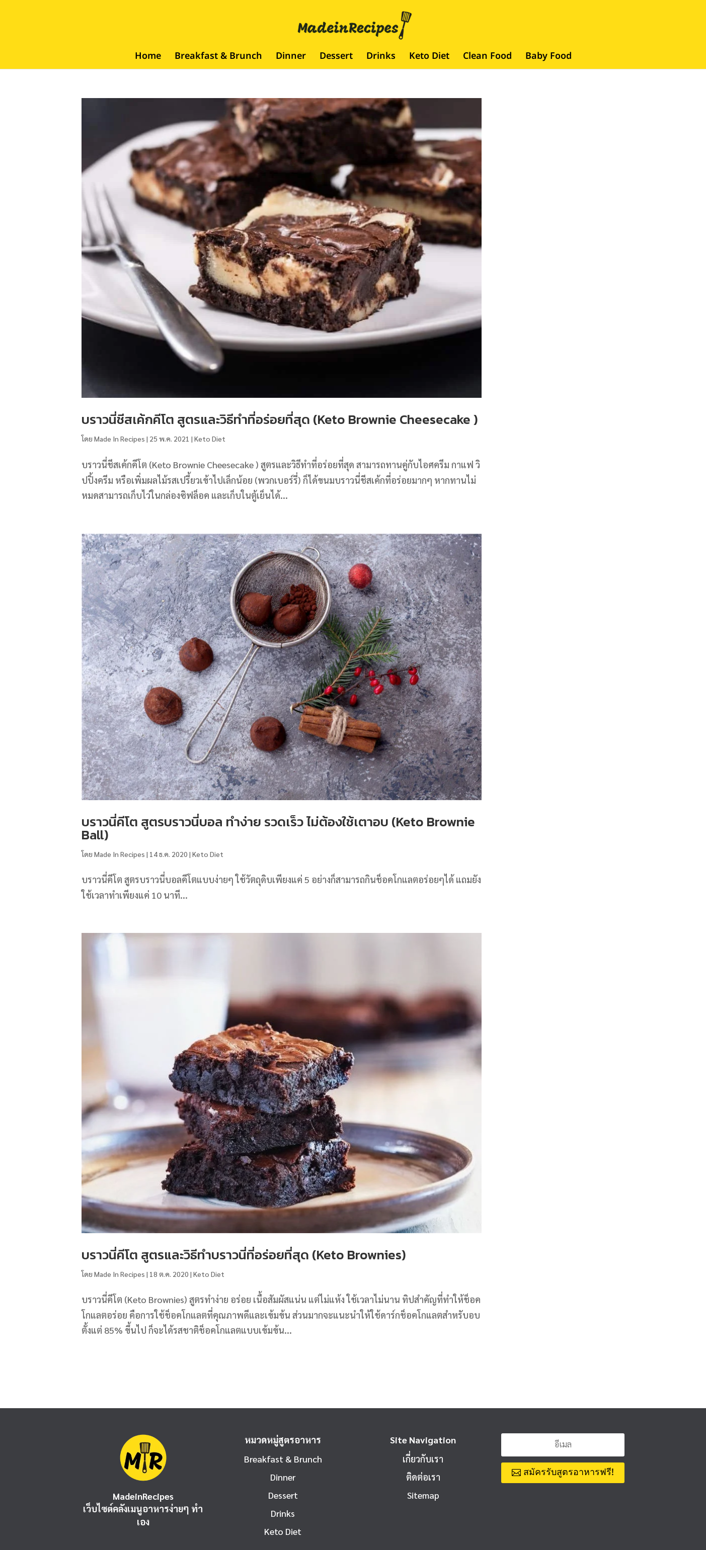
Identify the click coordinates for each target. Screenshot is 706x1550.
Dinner (291, 58)
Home (148, 58)
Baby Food (548, 58)
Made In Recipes (119, 438)
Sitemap (423, 1495)
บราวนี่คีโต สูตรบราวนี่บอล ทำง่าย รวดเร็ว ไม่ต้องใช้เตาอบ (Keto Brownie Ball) (278, 828)
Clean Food (487, 58)
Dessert (336, 58)
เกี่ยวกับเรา (423, 1459)
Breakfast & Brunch (218, 58)
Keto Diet (429, 58)
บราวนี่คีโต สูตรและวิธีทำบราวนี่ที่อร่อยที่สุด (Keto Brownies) (244, 1254)
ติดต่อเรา (423, 1477)
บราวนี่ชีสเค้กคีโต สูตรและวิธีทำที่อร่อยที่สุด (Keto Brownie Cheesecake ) (280, 419)
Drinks (381, 58)
